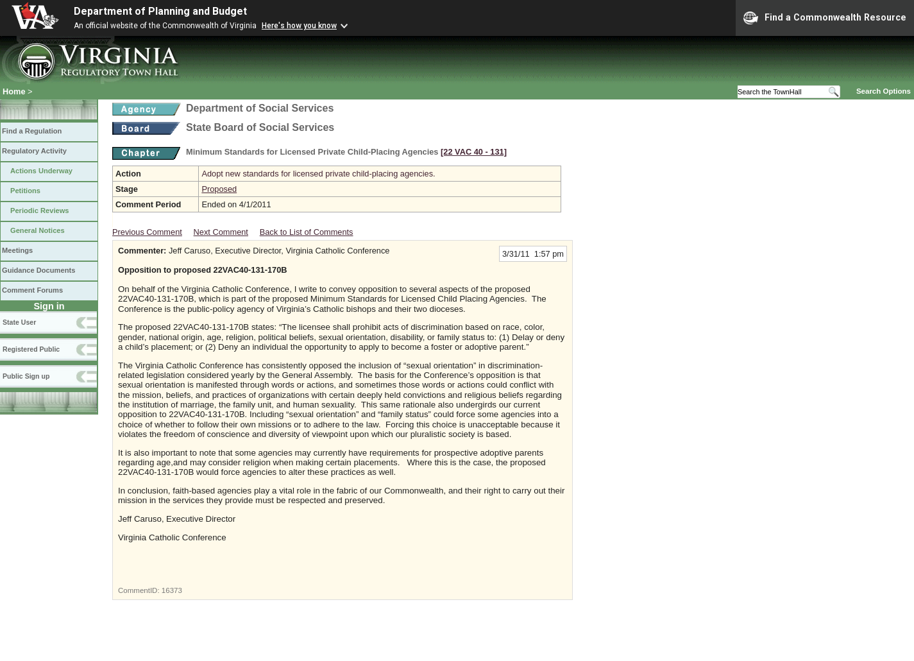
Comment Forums (32, 290)
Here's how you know (299, 25)
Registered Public (31, 349)
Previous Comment (147, 232)
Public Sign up (26, 376)
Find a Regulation (32, 131)
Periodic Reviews (39, 210)
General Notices (37, 230)
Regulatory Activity (34, 151)
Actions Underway (41, 171)
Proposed (219, 189)
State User (19, 322)
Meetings (17, 250)
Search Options (883, 91)
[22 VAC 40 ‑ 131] (474, 152)
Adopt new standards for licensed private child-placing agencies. (318, 173)
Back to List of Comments (306, 232)
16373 (172, 590)
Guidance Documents (38, 270)
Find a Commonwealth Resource (824, 18)
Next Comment (221, 232)
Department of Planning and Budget (160, 11)
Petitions (25, 190)
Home (14, 91)
